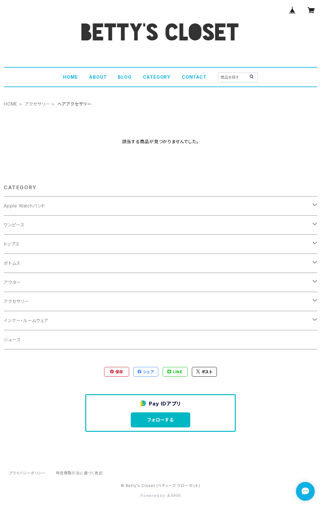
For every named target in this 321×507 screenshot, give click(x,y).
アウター (12, 282)
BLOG (124, 77)
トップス (12, 244)
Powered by (160, 495)
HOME (70, 77)
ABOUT (98, 77)
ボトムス (12, 263)
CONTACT (194, 77)
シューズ (12, 339)
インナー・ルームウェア (26, 320)
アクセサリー (37, 104)
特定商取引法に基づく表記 (79, 473)
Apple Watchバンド (24, 205)
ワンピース (14, 224)
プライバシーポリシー (27, 473)
